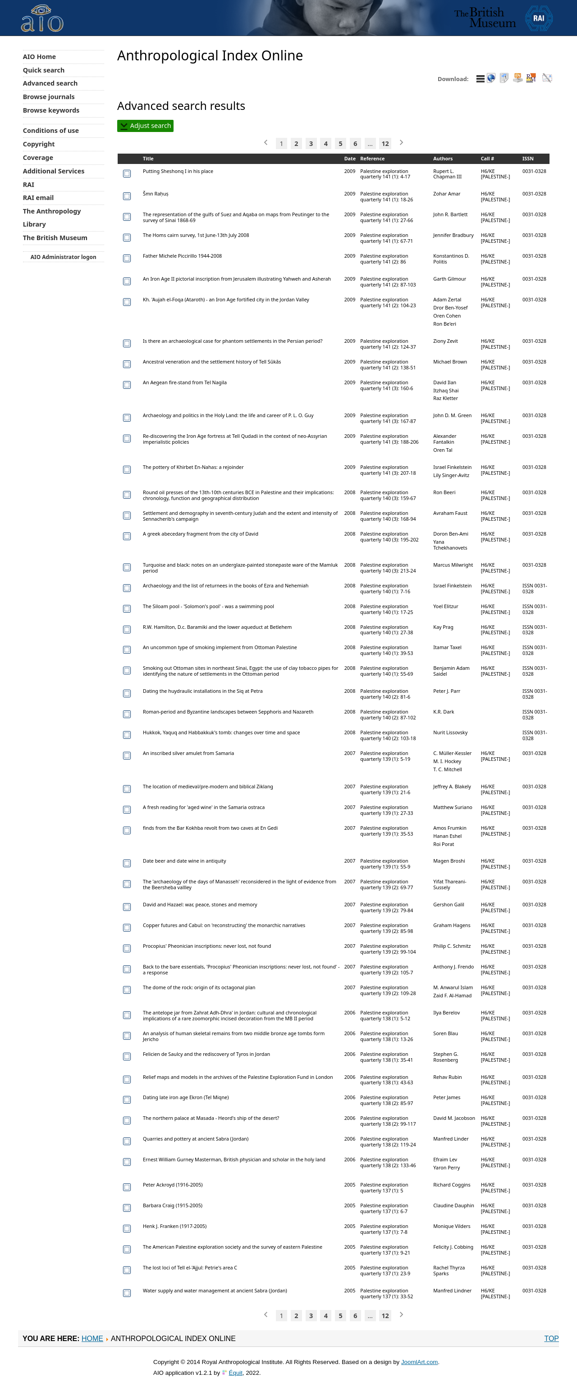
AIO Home (39, 56)
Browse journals (49, 96)
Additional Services (54, 171)
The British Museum (55, 237)
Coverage (38, 157)
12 (385, 143)
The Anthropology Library (52, 217)
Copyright (39, 144)
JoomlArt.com (419, 1362)
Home (92, 1338)
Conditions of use (51, 130)
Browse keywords (51, 110)
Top (551, 1338)
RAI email (38, 197)
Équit (236, 1372)
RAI (28, 184)
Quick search (44, 70)
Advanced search (50, 83)
